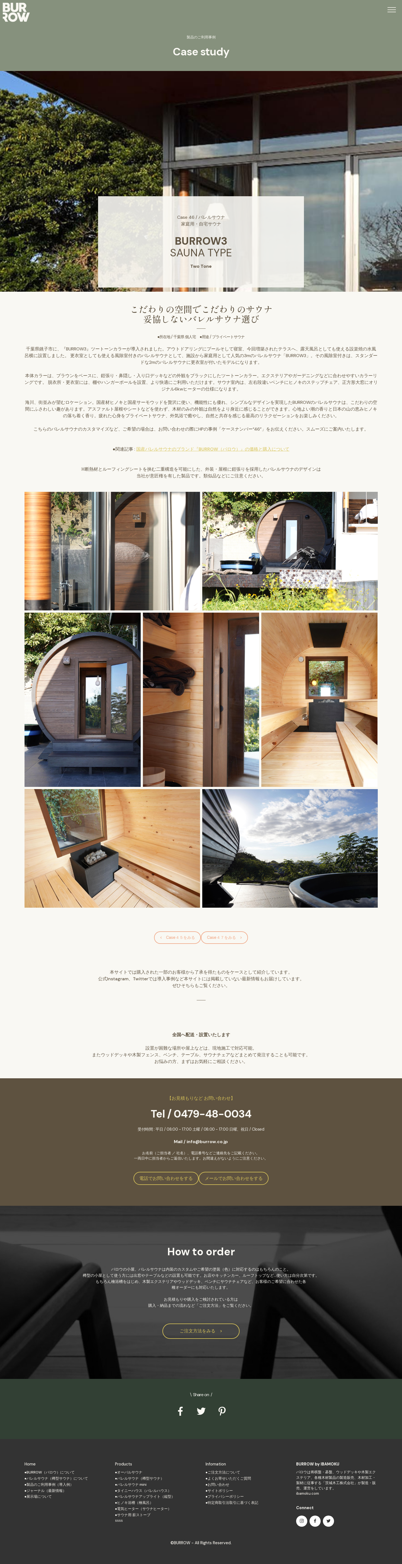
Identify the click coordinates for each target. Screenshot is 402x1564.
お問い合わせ (218, 1484)
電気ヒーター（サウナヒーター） (144, 1508)
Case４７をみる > (224, 937)
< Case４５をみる (177, 937)
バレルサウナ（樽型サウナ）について (57, 1478)
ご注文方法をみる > (201, 1331)
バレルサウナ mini (132, 1484)
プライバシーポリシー (226, 1496)
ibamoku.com (307, 1493)
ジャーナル (35, 1490)
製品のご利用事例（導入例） (50, 1484)
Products (123, 1464)
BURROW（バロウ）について (50, 1472)
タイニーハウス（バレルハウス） (144, 1490)
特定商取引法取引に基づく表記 (233, 1502)
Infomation (216, 1464)
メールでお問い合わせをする (234, 1178)
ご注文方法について (224, 1472)
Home (30, 1464)
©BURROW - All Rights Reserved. (201, 1542)
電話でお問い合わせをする (166, 1178)
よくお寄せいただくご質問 (229, 1478)
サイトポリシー (220, 1490)
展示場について (39, 1496)
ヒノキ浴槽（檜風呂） (135, 1502)
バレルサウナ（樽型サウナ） (140, 1478)
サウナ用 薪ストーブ (133, 1515)
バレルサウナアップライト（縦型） (146, 1496)
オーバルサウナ (129, 1472)
